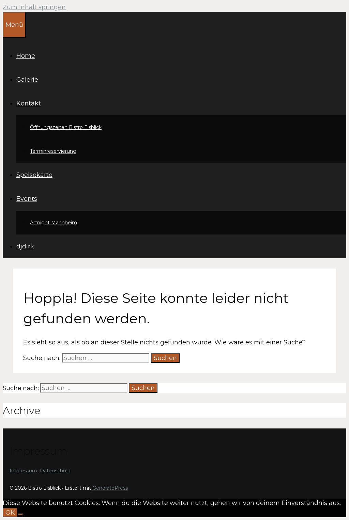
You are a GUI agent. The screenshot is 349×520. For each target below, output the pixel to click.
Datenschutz (55, 471)
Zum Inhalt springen (34, 7)
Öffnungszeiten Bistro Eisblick (66, 127)
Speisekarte (34, 175)
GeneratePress (110, 488)
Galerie (27, 79)
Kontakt (28, 103)
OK (10, 512)
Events (26, 198)
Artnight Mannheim (53, 223)
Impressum (23, 471)
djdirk (25, 246)
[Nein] (20, 515)
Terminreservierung (53, 151)
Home (25, 56)
